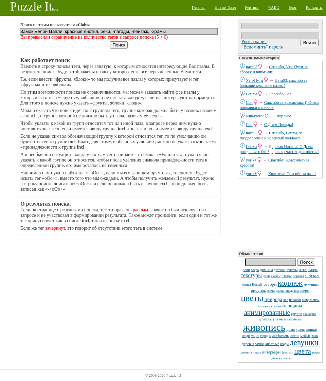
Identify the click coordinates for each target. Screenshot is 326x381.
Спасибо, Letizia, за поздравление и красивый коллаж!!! (271, 135)
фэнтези (287, 352)
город (264, 336)
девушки (304, 342)
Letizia (251, 94)
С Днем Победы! (278, 124)
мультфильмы (279, 336)
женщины (292, 305)
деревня (246, 352)
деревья (248, 344)
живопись (264, 327)
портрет (298, 276)
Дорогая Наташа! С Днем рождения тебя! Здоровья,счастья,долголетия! (279, 149)
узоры (280, 290)
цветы (252, 298)
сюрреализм (310, 300)
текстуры (251, 275)
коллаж (290, 283)
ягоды (284, 344)
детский (280, 270)
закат (257, 352)
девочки (276, 358)
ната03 (251, 66)
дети (266, 276)
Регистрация (254, 41)
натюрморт (308, 269)
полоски (295, 300)
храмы (300, 329)
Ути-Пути (254, 80)
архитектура (268, 319)
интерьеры (271, 352)
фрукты (296, 314)
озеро (255, 270)
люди (246, 336)
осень (295, 336)
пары (287, 358)
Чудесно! (283, 116)
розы (316, 352)
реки (246, 270)
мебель (306, 336)
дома (290, 329)
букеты (292, 270)
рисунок (258, 290)
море (255, 335)
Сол (249, 102)
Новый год (259, 284)
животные (272, 344)
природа (273, 299)
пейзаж (312, 275)
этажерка (309, 314)
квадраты (292, 290)
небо (282, 319)
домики (266, 269)
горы (272, 284)
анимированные (267, 312)
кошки (312, 329)
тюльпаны (294, 319)
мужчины (311, 284)
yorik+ (251, 160)
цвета (302, 351)
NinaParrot (255, 116)
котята (246, 284)
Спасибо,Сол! (280, 94)
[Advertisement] (279, 214)
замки (259, 344)
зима (271, 290)
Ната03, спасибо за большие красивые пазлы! (273, 83)
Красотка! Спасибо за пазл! (292, 173)
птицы (287, 276)
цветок (305, 290)
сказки (275, 276)
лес (285, 300)
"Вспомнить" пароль (262, 47)
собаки (276, 306)
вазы (314, 336)
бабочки (264, 306)
